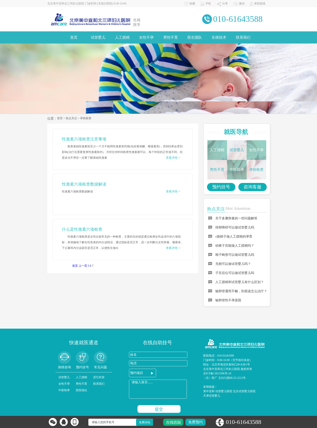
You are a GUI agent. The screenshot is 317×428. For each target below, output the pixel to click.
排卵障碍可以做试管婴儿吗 (234, 227)
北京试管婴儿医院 (244, 391)
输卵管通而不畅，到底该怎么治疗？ (241, 291)
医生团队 (194, 37)
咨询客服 (252, 186)
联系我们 (243, 37)
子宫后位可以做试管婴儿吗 (234, 273)
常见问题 (100, 367)
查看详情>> (173, 157)
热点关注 (71, 118)
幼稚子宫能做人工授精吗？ (234, 245)
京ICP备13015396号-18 (217, 373)
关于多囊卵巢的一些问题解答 (236, 218)
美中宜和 (209, 391)
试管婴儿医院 (223, 391)
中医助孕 (236, 170)
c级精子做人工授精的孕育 (233, 236)
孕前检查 (85, 118)
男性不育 (170, 37)
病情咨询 (64, 367)
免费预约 (195, 422)
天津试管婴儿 (211, 395)
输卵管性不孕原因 (228, 300)
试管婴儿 (98, 37)
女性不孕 (146, 37)
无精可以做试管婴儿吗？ (233, 264)
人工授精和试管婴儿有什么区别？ (239, 282)
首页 (73, 37)
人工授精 (122, 37)
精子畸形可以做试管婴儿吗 (234, 254)
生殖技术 (219, 37)
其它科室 (99, 377)
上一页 (83, 265)
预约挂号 (221, 186)
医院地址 (81, 390)
